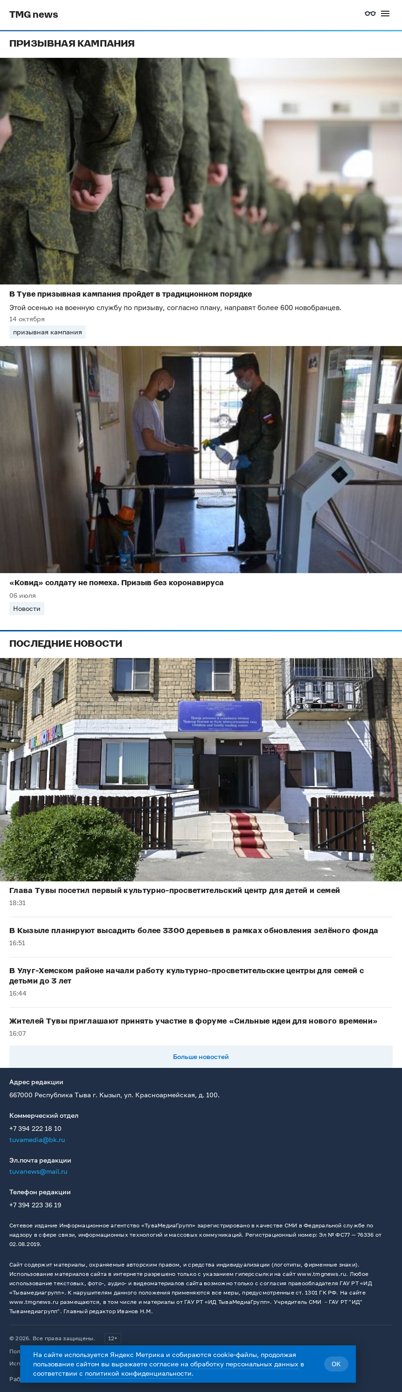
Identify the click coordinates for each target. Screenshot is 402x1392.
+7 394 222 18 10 (35, 1128)
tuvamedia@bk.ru (37, 1139)
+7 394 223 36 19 (35, 1205)
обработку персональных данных (244, 1364)
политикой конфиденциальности (138, 1373)
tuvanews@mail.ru (38, 1171)
